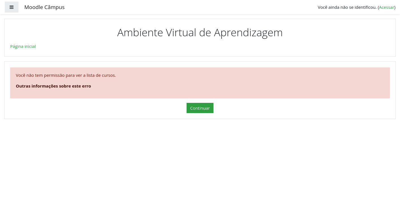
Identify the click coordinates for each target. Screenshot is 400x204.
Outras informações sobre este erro (53, 86)
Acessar (386, 7)
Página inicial (23, 46)
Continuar (200, 108)
